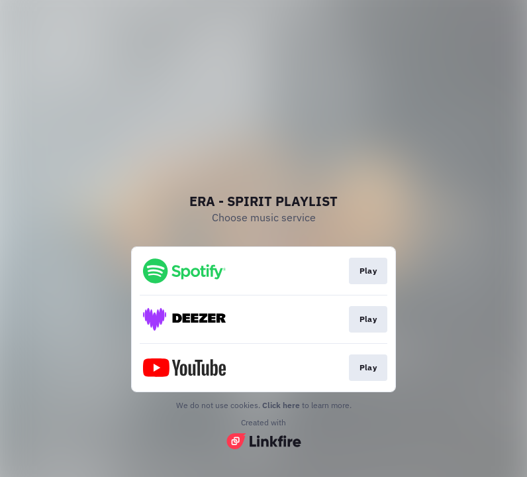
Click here (281, 405)
